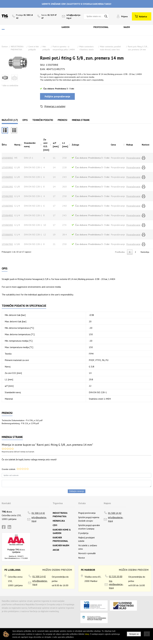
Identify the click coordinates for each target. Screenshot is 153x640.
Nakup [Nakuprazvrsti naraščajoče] (129, 144)
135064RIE (7, 215)
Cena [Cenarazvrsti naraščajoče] (113, 144)
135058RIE (7, 157)
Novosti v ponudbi (87, 553)
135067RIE (7, 244)
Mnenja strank (81, 120)
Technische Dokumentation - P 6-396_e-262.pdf (22, 420)
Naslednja (145, 252)
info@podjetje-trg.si (39, 519)
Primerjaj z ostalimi (54, 106)
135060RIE (7, 177)
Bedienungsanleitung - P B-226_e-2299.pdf (20, 423)
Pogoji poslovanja (86, 512)
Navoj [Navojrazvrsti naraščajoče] (17, 144)
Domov (5, 46)
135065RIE (7, 224)
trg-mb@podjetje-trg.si (116, 584)
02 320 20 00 (115, 576)
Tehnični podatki (42, 120)
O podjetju (83, 533)
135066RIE (7, 234)
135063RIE (7, 205)
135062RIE (7, 196)
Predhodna (120, 252)
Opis (25, 120)
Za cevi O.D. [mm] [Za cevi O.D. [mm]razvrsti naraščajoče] (46, 144)
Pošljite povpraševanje (57, 96)
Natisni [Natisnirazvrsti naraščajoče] (145, 144)
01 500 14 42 (38, 513)
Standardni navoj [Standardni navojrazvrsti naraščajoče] (29, 144)
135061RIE (7, 186)
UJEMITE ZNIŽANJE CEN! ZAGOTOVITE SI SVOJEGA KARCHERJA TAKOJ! (76, 3)
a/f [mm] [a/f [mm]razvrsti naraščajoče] (56, 144)
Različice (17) (10, 120)
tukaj (87, 634)
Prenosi (62, 120)
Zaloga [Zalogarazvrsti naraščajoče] (75, 144)
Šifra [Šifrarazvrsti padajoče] (4, 144)
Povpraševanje (133, 157)
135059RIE (7, 167)
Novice (81, 557)
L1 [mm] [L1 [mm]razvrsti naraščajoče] (65, 144)
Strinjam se (134, 634)
